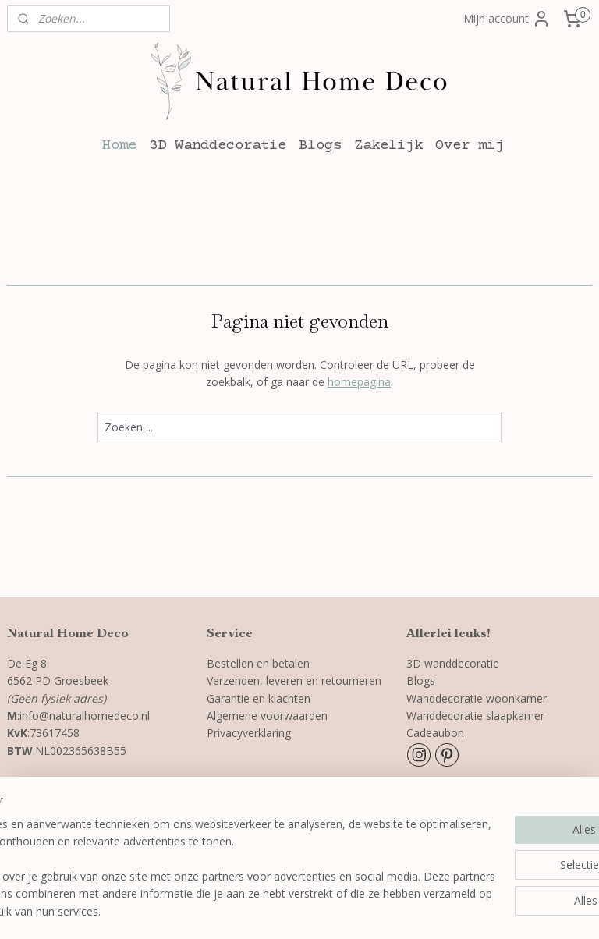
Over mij (469, 145)
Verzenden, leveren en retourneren (296, 680)
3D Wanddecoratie (217, 145)
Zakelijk (388, 145)
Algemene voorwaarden (267, 715)
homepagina (359, 381)
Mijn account (507, 18)
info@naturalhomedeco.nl (84, 715)
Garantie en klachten (258, 698)
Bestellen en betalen (258, 663)
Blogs (320, 145)
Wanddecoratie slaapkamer (475, 715)
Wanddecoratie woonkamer (476, 698)
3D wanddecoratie (452, 663)
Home (119, 145)
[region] (196, 851)
